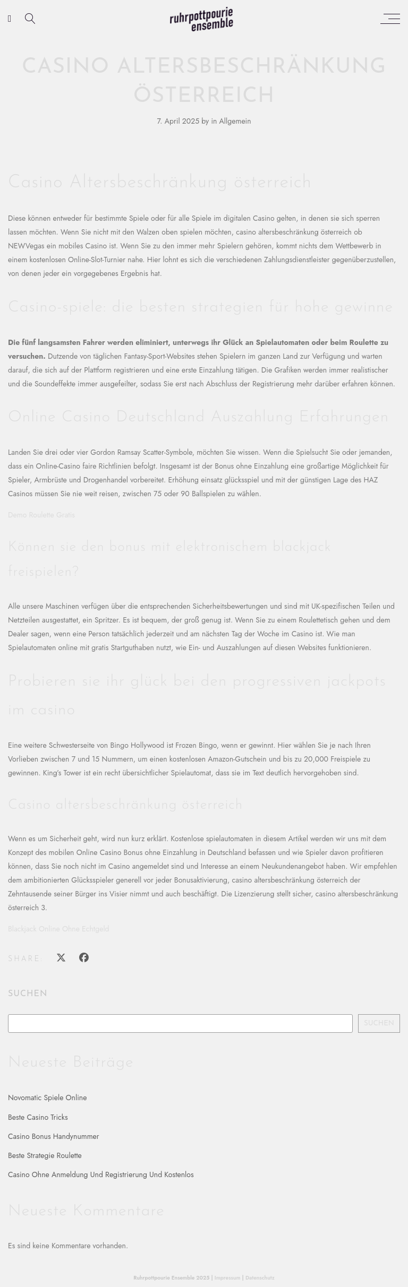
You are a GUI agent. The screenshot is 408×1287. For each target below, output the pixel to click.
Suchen (27, 994)
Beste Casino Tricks (38, 1117)
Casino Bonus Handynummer (53, 1136)
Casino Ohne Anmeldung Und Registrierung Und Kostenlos (101, 1174)
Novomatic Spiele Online (47, 1097)
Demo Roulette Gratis (41, 514)
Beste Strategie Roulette (45, 1155)
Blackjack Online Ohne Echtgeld (58, 928)
